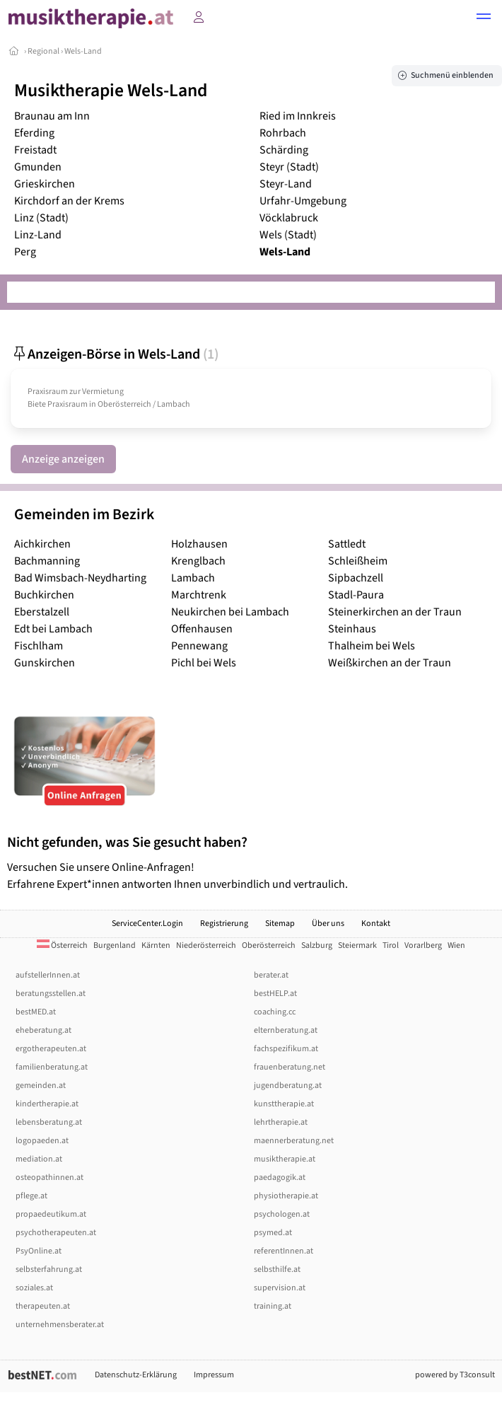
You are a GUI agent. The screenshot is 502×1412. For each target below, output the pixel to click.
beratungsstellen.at (51, 994)
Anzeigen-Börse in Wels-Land (114, 354)
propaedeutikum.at (51, 1214)
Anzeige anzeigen (63, 459)
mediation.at (39, 1159)
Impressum (214, 1375)
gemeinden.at (41, 1086)
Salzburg (316, 945)
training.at (272, 1306)
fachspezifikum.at (286, 1049)
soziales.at (34, 1288)
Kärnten (155, 945)
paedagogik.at (279, 1177)
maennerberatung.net (294, 1141)
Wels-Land (83, 51)
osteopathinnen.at (49, 1177)
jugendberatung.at (288, 1086)
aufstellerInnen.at (48, 975)
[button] (483, 18)
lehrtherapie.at (281, 1122)
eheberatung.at (43, 1030)
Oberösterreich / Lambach (144, 404)
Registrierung (224, 924)
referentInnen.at (283, 1251)
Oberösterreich (269, 945)
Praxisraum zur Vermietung (76, 392)
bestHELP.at (275, 994)
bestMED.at (36, 1012)
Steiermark (357, 945)
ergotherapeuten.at (51, 1049)
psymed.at (273, 1233)
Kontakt (375, 924)
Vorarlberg (423, 945)
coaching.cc (275, 1012)
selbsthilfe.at (277, 1269)
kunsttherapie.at (284, 1104)
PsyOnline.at (39, 1251)
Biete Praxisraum (58, 404)
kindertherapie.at (47, 1104)
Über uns (328, 924)
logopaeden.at (42, 1141)
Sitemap (280, 924)
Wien (456, 945)
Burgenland (114, 945)
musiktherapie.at (284, 1159)
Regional (43, 51)
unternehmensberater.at (60, 1325)
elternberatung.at (285, 1030)
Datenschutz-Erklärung (136, 1375)
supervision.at (279, 1288)
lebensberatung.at (49, 1122)
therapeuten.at (43, 1306)
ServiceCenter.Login (147, 924)
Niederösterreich (206, 945)
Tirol (391, 945)
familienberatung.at (52, 1067)
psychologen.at (282, 1214)
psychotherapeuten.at (56, 1233)
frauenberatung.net (289, 1067)
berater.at (271, 975)
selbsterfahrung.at (49, 1269)
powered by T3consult (455, 1375)
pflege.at (31, 1196)
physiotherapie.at (286, 1196)
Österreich (62, 945)
